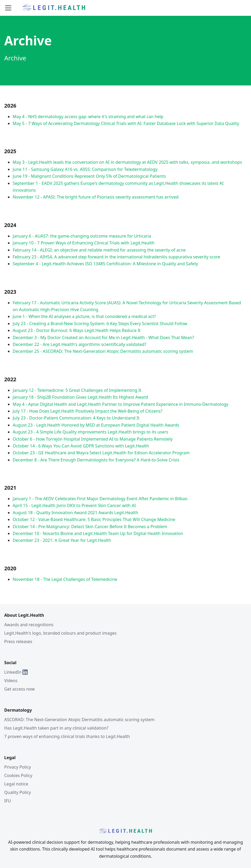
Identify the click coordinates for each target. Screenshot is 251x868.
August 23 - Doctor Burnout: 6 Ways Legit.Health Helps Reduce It (77, 330)
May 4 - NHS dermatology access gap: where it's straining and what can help (88, 116)
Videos (10, 680)
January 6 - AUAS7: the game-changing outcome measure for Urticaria (82, 236)
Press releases (18, 641)
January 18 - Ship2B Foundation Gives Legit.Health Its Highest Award (80, 397)
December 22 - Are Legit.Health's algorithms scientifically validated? (79, 344)
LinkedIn (16, 672)
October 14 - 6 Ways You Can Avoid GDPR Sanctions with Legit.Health (81, 446)
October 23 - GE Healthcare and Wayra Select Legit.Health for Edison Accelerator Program (101, 453)
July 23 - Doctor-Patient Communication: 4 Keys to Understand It (76, 418)
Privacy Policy (17, 767)
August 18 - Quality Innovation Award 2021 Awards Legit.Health (75, 512)
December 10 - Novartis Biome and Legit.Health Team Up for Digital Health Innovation (98, 533)
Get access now (19, 689)
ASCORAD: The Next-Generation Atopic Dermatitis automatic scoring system (79, 719)
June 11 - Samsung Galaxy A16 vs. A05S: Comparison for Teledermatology (85, 169)
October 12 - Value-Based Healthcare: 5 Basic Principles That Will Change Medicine (94, 519)
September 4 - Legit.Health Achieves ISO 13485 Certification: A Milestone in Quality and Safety (105, 264)
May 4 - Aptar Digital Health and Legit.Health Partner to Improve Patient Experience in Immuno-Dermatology (120, 404)
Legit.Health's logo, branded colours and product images (60, 633)
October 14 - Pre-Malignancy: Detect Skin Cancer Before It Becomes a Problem (90, 526)
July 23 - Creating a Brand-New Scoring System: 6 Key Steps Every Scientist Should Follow (100, 323)
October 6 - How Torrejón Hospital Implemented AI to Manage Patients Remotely (93, 439)
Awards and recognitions (28, 624)
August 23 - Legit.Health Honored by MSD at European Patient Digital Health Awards (96, 425)
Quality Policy (17, 792)
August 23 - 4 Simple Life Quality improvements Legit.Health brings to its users (90, 432)
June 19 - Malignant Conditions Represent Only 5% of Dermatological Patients (89, 176)
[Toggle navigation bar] (8, 8)
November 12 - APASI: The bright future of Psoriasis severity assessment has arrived (95, 197)
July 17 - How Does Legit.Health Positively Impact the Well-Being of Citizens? (87, 411)
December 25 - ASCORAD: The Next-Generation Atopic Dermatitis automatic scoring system (103, 351)
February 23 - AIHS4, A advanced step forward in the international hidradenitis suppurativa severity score (116, 257)
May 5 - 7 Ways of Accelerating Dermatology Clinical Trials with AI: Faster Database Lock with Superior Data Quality (126, 123)
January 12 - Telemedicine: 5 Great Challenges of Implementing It (77, 390)
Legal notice (16, 784)
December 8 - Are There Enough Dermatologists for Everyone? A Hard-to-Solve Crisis (96, 460)
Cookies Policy (18, 775)
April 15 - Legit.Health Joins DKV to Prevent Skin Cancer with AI (74, 505)
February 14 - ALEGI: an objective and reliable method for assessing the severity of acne (99, 250)
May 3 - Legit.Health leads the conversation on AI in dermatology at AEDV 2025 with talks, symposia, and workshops (127, 162)
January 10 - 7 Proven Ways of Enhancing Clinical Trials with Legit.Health (83, 243)
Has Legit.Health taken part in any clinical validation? (56, 728)
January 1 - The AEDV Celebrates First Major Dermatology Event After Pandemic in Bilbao (100, 498)
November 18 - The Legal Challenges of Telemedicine (65, 579)
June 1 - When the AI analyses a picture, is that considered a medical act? (84, 316)
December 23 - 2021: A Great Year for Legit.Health (62, 540)
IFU (7, 800)
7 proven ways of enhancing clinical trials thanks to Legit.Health (67, 736)
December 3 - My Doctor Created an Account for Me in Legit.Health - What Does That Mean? (103, 337)
